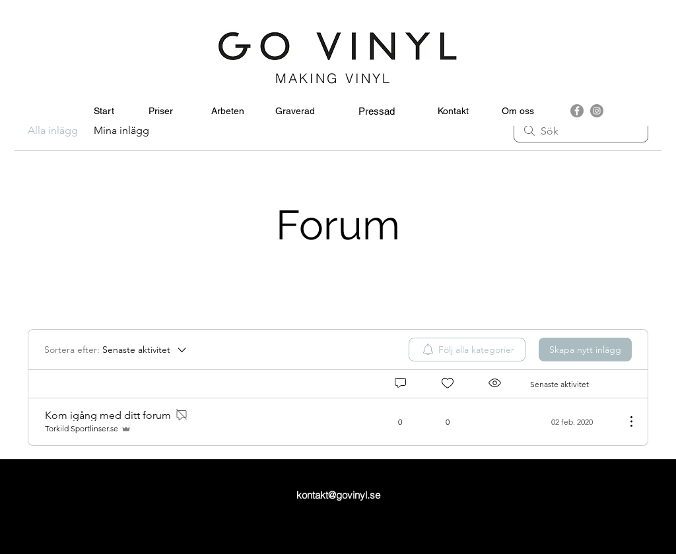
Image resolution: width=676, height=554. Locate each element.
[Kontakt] (453, 111)
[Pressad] (377, 111)
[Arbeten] (227, 111)
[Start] (104, 111)
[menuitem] (467, 349)
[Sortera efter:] (116, 349)
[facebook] (577, 110)
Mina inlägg (121, 130)
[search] (581, 130)
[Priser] (160, 111)
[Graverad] (295, 111)
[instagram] (596, 110)
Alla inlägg (53, 130)
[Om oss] (518, 111)
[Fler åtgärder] (624, 421)
